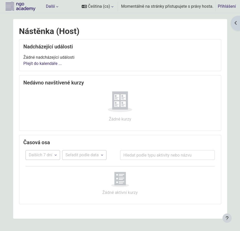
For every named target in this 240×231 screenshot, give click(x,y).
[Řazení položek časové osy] (84, 155)
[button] (97, 6)
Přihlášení (227, 6)
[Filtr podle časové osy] (43, 155)
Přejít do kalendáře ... (42, 63)
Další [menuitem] (50, 6)
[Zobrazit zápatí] (227, 218)
